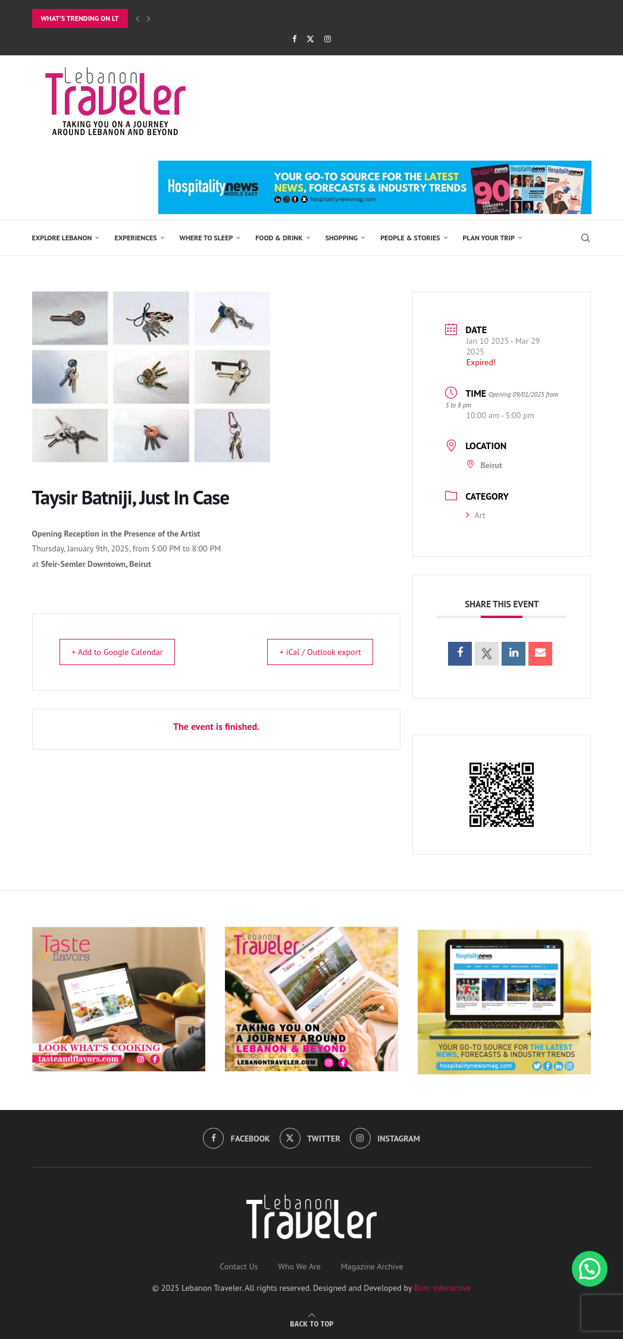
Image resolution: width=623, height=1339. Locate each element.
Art (475, 515)
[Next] (149, 18)
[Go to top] (312, 1323)
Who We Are (299, 1266)
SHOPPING (341, 237)
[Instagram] (327, 39)
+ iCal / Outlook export (313, 652)
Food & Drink (278, 237)
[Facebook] (294, 39)
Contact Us (239, 1266)
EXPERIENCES (135, 237)
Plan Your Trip (489, 237)
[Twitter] (310, 39)
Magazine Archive (372, 1266)
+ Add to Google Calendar (125, 652)
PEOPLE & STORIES (410, 237)
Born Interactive (442, 1287)
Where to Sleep (206, 237)
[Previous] (137, 18)
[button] (590, 1269)
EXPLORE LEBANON (62, 237)
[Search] (585, 238)
